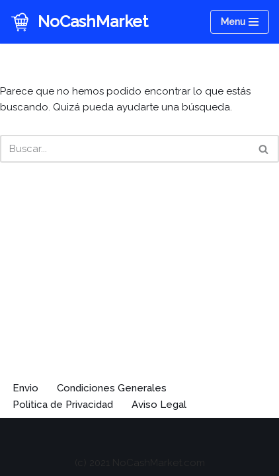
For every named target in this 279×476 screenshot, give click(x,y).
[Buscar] (124, 149)
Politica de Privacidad (63, 405)
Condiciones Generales (112, 388)
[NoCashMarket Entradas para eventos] (79, 21)
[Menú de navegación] (239, 22)
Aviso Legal (159, 405)
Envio (25, 388)
